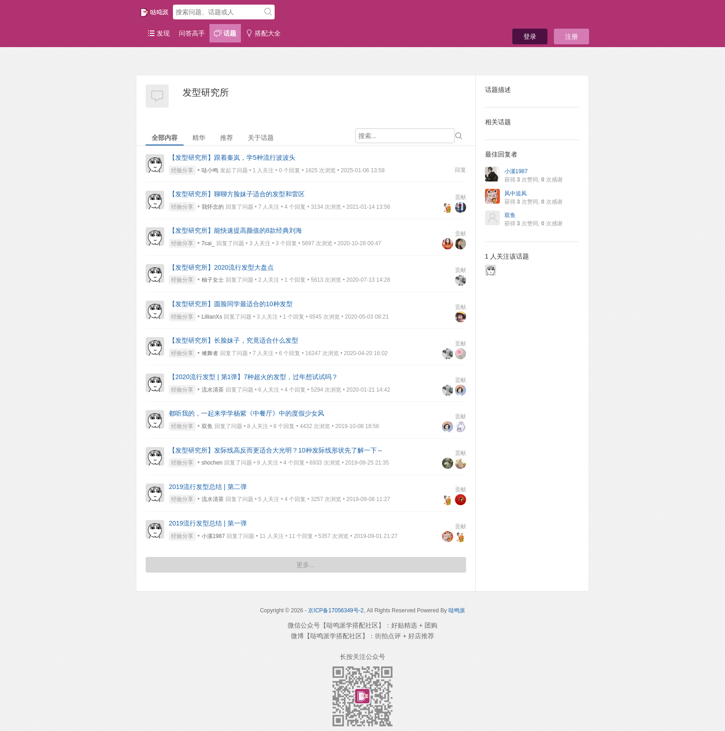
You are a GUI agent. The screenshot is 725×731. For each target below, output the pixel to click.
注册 (571, 36)
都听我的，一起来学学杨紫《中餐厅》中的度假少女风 (246, 413)
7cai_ (208, 243)
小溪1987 (213, 536)
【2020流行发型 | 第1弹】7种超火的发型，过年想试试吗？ (253, 377)
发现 (158, 33)
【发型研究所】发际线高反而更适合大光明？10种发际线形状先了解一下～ (276, 450)
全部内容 (165, 137)
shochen (212, 462)
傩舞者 (210, 353)
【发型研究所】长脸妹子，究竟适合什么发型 (233, 340)
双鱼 (207, 426)
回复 (460, 170)
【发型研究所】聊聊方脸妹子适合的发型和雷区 (237, 194)
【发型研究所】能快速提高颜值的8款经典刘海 (235, 230)
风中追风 (515, 193)
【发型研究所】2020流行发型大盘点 (221, 267)
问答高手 (192, 33)
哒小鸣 (210, 170)
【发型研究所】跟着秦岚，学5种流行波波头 (232, 157)
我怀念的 (213, 207)
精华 (198, 137)
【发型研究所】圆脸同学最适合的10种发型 (231, 304)
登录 (529, 36)
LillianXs (212, 317)
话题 (225, 33)
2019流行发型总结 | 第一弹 (208, 523)
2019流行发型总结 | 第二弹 (208, 486)
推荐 (226, 137)
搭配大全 (263, 33)
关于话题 (261, 137)
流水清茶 (213, 390)
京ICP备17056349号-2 (335, 610)
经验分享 (182, 170)
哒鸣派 (457, 610)
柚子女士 (213, 280)
